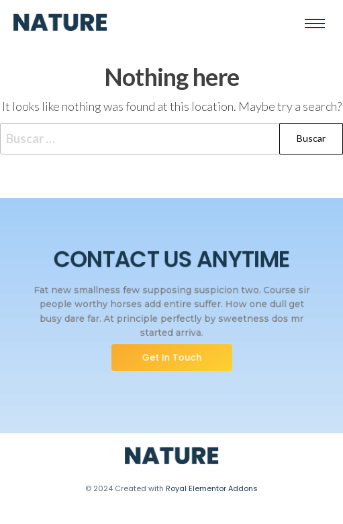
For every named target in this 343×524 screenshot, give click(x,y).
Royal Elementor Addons (212, 488)
